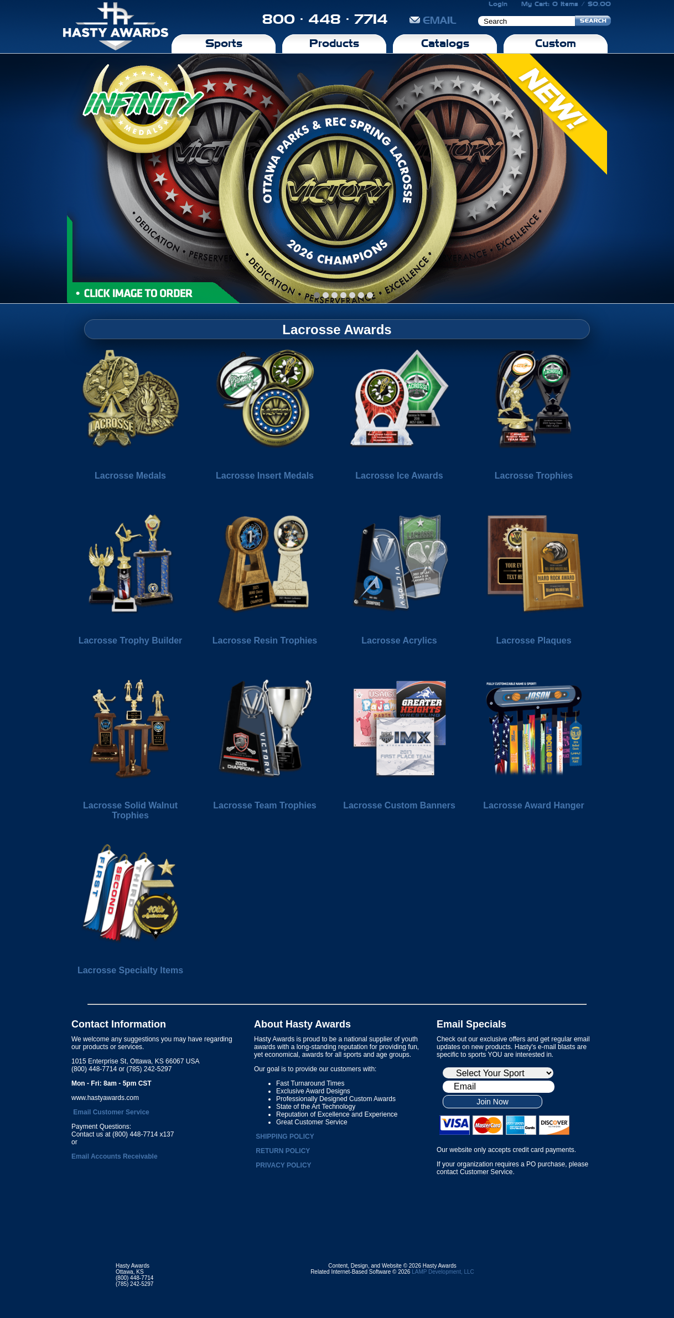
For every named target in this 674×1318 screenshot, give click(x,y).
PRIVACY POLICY (283, 1165)
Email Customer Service (111, 1112)
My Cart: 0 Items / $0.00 (566, 4)
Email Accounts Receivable (114, 1156)
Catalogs (445, 43)
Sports (223, 43)
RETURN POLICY (283, 1151)
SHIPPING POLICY (285, 1136)
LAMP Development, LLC (443, 1272)
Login (498, 4)
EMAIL (433, 20)
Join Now (492, 1101)
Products (334, 43)
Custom (555, 43)
